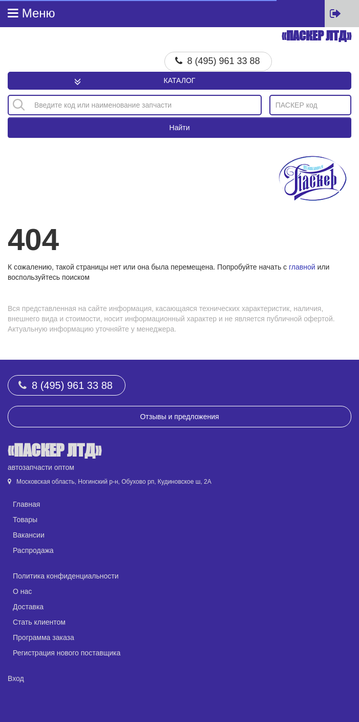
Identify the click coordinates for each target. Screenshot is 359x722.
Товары (25, 519)
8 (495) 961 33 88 (223, 61)
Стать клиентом (39, 622)
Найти (180, 127)
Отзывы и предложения (179, 416)
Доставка (28, 607)
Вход (16, 678)
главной (302, 267)
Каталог (180, 80)
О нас (22, 591)
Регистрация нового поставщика (66, 653)
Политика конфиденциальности (66, 576)
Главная (26, 504)
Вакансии (29, 535)
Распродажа (33, 550)
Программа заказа (43, 637)
